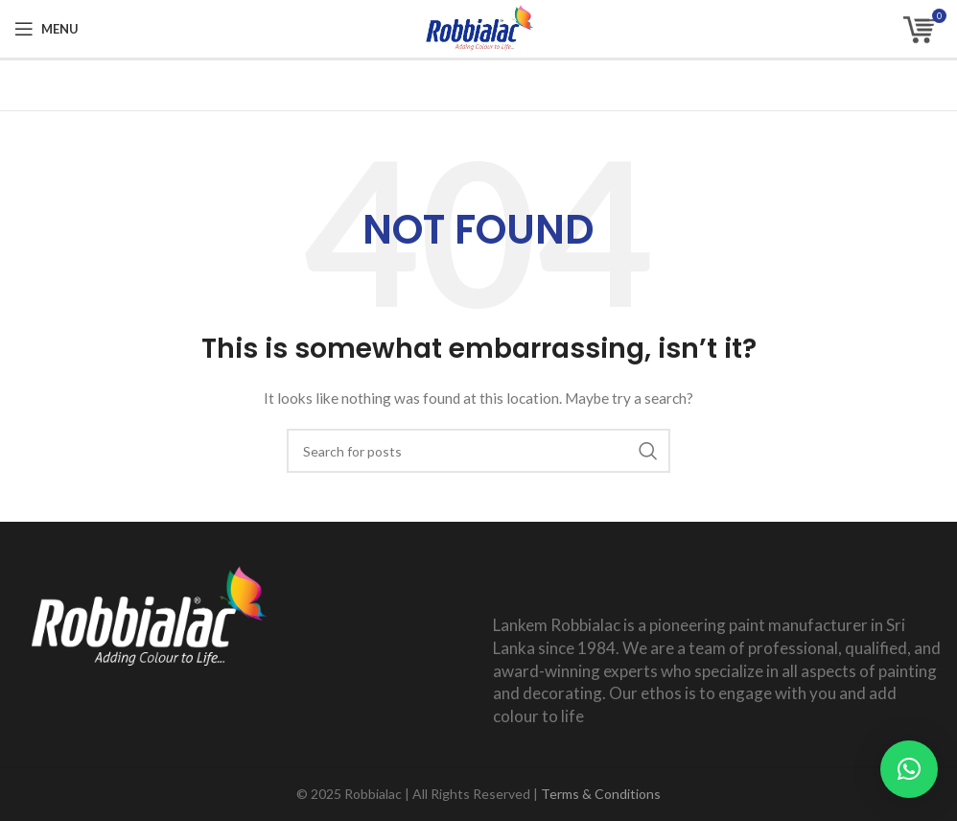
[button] (909, 769)
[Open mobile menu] (46, 29)
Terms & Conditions (601, 794)
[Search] (478, 451)
